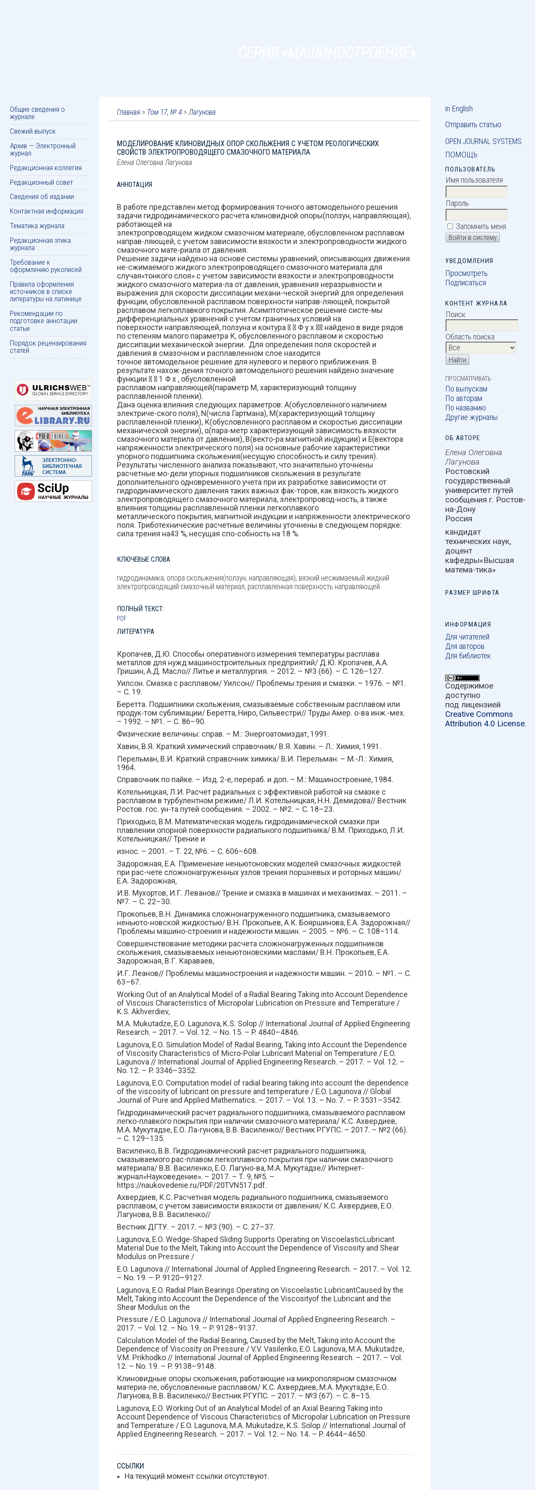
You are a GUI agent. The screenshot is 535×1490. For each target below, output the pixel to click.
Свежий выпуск (33, 131)
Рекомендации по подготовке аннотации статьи (43, 321)
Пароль (457, 203)
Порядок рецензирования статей (48, 347)
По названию (465, 408)
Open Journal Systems (483, 141)
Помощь (461, 154)
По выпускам (466, 389)
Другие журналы (471, 417)
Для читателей (467, 637)
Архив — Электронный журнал (43, 149)
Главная (128, 112)
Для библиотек (468, 656)
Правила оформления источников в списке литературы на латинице (46, 291)
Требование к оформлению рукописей (46, 266)
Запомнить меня (481, 226)
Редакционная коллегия (46, 167)
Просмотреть (466, 273)
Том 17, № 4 (164, 112)
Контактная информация (46, 211)
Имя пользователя (474, 180)
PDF (122, 618)
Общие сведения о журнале (37, 113)
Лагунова (202, 112)
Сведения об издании (42, 196)
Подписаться (465, 283)
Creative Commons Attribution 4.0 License (485, 719)
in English (459, 108)
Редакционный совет (41, 182)
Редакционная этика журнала (40, 244)
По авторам (463, 398)
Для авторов (465, 646)
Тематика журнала (37, 225)
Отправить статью (473, 124)
